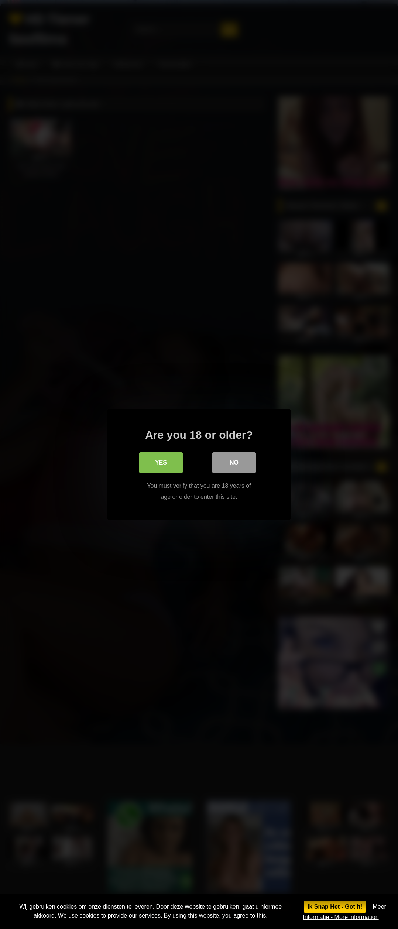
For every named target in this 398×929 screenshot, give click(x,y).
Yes (161, 462)
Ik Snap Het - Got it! (335, 907)
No (234, 462)
